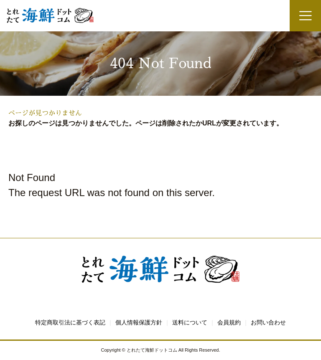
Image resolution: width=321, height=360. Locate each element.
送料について (189, 322)
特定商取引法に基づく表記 (70, 322)
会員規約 (229, 322)
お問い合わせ (268, 322)
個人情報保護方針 (138, 322)
